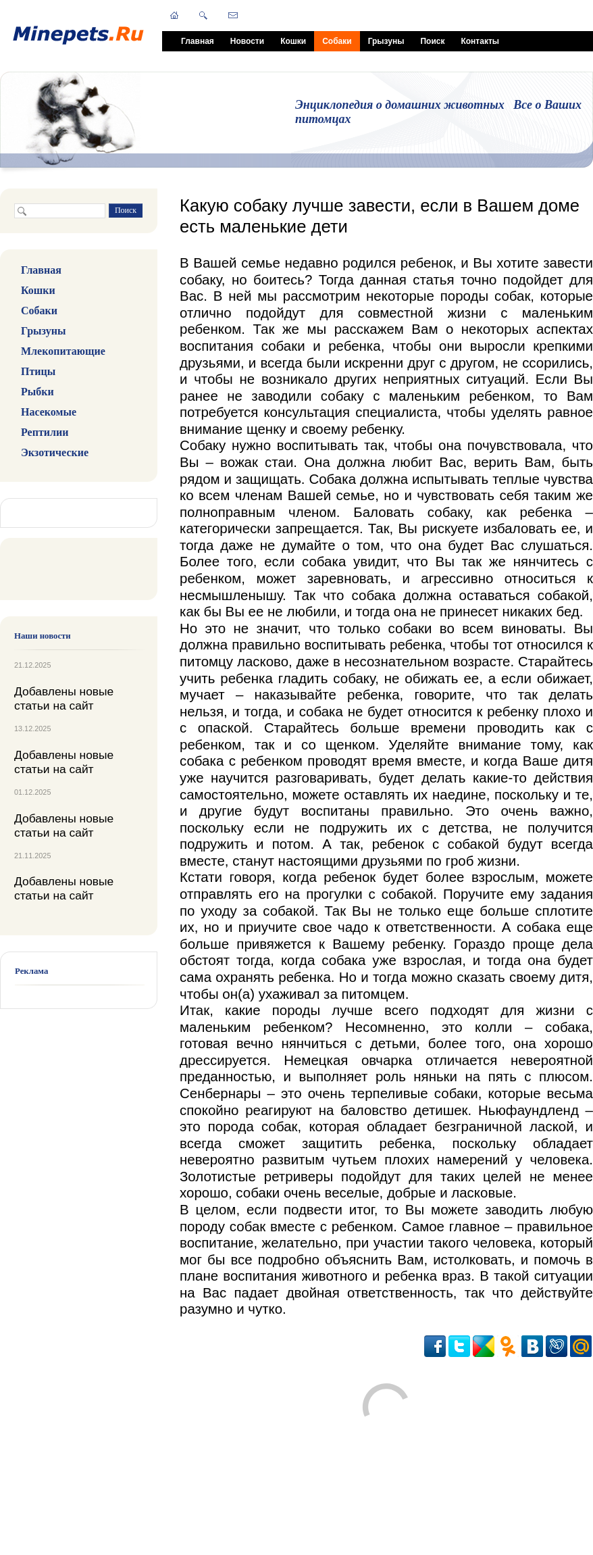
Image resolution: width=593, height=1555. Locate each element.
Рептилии (44, 432)
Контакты (480, 41)
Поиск (432, 41)
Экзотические (54, 452)
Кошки (293, 41)
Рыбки (37, 391)
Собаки (336, 41)
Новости (247, 41)
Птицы (38, 371)
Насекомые (48, 412)
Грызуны (386, 41)
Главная (197, 41)
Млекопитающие (63, 351)
